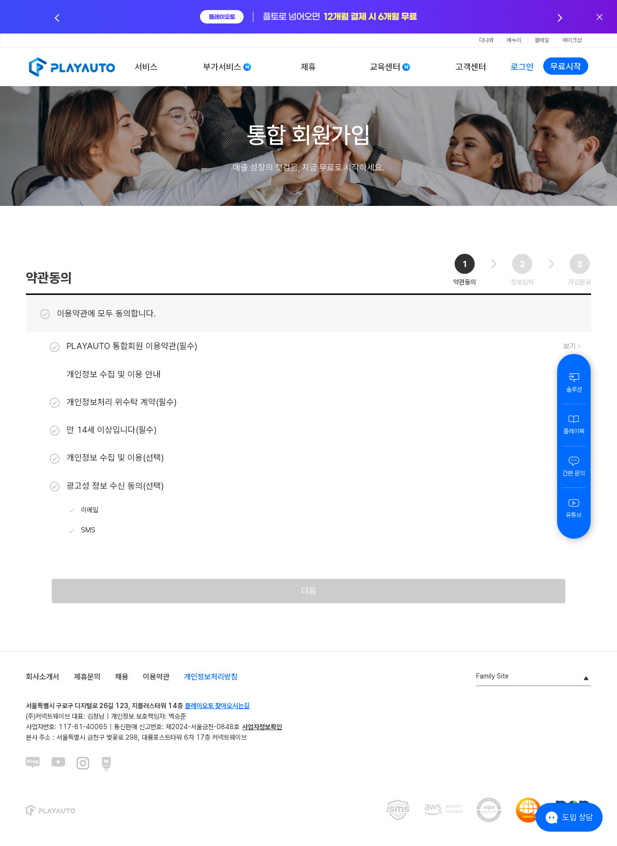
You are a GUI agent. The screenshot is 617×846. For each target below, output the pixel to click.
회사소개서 (42, 681)
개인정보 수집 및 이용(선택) (107, 457)
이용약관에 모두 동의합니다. (98, 313)
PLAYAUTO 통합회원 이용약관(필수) (123, 346)
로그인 (522, 67)
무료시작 (565, 66)
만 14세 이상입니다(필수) (103, 430)
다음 (308, 593)
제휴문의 (87, 681)
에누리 (514, 40)
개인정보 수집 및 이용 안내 (113, 374)
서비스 (146, 67)
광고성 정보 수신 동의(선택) (107, 486)
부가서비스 (222, 67)
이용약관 (156, 681)
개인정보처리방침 (211, 681)
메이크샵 (572, 40)
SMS (82, 531)
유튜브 (574, 508)
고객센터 (471, 67)
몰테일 (542, 40)
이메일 (83, 510)
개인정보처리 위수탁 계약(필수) (113, 402)
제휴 (308, 67)
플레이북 (574, 424)
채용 (121, 681)
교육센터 (385, 67)
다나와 (486, 40)
